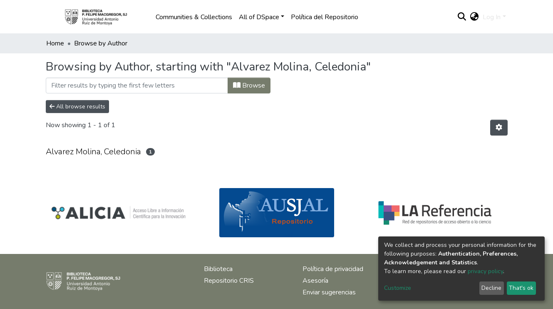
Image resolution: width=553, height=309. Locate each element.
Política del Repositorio (324, 17)
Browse (249, 85)
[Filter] (137, 85)
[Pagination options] (499, 128)
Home (55, 43)
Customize (397, 288)
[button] (474, 17)
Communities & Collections (194, 17)
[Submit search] (461, 17)
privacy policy (485, 271)
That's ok (521, 288)
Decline (491, 288)
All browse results (77, 107)
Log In (492, 17)
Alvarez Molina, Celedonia (93, 151)
